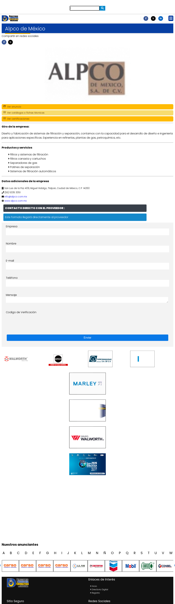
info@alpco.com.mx (16, 196)
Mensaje (11, 295)
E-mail (10, 261)
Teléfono (12, 278)
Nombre (11, 243)
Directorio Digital (99, 589)
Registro (95, 592)
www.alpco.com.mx (16, 200)
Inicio (93, 586)
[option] (24, 359)
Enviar (87, 337)
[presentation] (31, 320)
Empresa (11, 226)
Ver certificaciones (16, 119)
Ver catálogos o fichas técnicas (23, 113)
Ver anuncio (12, 107)
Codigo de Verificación (21, 312)
